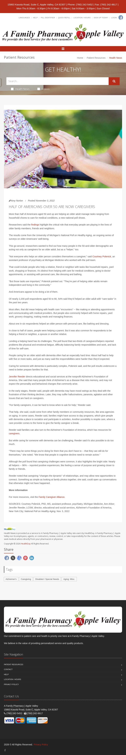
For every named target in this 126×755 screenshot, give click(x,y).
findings (35, 224)
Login (114, 18)
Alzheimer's (11, 579)
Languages (24, 18)
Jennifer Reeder (17, 376)
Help (35, 18)
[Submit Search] (114, 81)
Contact (8, 669)
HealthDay (26, 543)
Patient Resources (96, 58)
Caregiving (26, 579)
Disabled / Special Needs (47, 579)
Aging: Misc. (69, 579)
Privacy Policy (11, 684)
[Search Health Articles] (57, 81)
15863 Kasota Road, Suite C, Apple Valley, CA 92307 (36, 4)
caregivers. (14, 433)
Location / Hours (82, 18)
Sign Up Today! (101, 18)
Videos (43, 89)
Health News (20, 89)
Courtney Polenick (102, 256)
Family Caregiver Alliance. (52, 497)
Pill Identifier (48, 18)
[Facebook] (120, 17)
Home (80, 58)
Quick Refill (64, 18)
